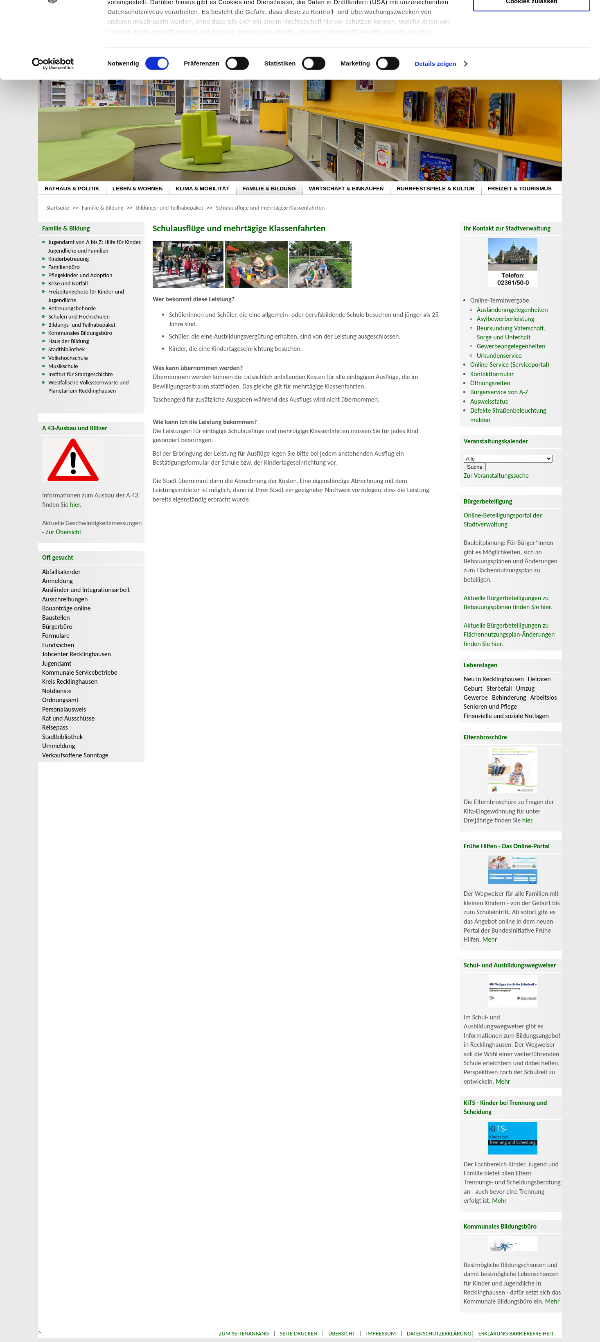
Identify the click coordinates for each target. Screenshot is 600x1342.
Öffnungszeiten (490, 383)
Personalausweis (64, 709)
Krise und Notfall (68, 283)
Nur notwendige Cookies (532, 23)
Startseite (57, 207)
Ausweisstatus (489, 401)
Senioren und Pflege (490, 706)
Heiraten (539, 679)
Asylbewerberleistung (505, 319)
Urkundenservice (499, 355)
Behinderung (509, 697)
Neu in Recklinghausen (494, 679)
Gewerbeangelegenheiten (511, 346)
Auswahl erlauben (531, 47)
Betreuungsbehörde (72, 308)
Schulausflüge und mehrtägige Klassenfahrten (270, 207)
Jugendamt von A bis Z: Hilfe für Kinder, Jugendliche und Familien (95, 246)
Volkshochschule (68, 357)
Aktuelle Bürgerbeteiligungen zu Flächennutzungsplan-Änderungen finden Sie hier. (509, 634)
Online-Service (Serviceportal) (509, 364)
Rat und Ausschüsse (68, 718)
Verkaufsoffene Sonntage (75, 755)
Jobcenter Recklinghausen (76, 654)
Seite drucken (299, 1333)
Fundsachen (58, 645)
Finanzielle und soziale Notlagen (506, 716)
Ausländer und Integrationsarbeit (86, 590)
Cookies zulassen (531, 68)
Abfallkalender (61, 572)
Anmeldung (57, 581)
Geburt (473, 688)
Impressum (381, 1333)
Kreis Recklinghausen (70, 681)
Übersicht (341, 1333)
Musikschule (63, 366)
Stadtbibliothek (66, 349)
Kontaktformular (492, 374)
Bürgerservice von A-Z (499, 392)
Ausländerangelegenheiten (512, 310)
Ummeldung (58, 746)
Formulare (56, 635)
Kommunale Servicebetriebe (79, 672)
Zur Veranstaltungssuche (496, 475)
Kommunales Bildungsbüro (80, 333)
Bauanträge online (66, 608)
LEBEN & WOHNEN (138, 188)
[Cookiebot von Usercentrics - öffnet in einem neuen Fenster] (53, 131)
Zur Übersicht (63, 532)
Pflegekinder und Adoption (80, 275)
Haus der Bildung (68, 341)
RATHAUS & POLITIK (72, 188)
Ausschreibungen (65, 599)
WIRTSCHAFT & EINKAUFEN (346, 188)
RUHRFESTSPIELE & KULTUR (436, 188)
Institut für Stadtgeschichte (80, 374)
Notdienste (57, 691)
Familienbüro (64, 267)
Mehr (490, 939)
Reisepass (55, 727)
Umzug (525, 688)
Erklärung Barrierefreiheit (516, 1333)
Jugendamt (56, 663)
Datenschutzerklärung (439, 1333)
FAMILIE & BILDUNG (269, 188)
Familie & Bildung (103, 207)
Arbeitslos (543, 697)
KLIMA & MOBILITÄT (202, 188)
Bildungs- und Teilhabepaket (169, 207)
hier (75, 504)
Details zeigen (435, 130)
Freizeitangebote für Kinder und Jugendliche (86, 295)
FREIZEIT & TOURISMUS (520, 188)
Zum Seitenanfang (244, 1333)
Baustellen (56, 617)
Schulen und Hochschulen (79, 316)
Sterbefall (499, 688)
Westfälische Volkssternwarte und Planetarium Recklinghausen (88, 386)
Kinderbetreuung (68, 258)
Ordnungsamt (60, 700)
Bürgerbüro (57, 626)
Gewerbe (476, 697)
